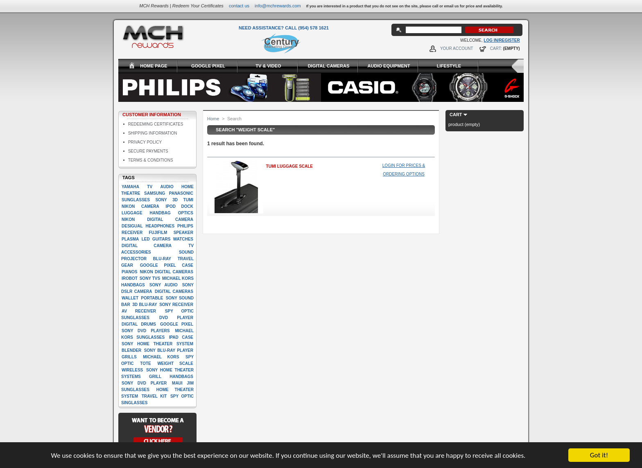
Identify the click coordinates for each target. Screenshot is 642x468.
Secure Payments (148, 151)
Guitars (161, 239)
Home (213, 118)
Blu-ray (162, 258)
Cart (456, 114)
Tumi (188, 200)
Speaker (183, 232)
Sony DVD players (146, 330)
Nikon (128, 206)
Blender (131, 350)
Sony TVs (150, 278)
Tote (145, 363)
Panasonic (181, 193)
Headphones (160, 226)
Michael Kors (161, 357)
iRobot (130, 278)
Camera (150, 206)
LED (146, 239)
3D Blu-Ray (144, 304)
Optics (185, 213)
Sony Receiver (176, 304)
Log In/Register (502, 40)
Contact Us (239, 5)
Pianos (129, 272)
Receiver (132, 232)
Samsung (154, 193)
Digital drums (139, 324)
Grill (155, 376)
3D (175, 200)
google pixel (176, 324)
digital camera (147, 245)
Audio (166, 186)
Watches (183, 239)
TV (149, 186)
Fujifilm (158, 232)
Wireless (132, 370)
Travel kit (154, 396)
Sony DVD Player (144, 383)
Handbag (160, 213)
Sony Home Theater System (157, 344)
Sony (161, 200)
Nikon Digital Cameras (166, 272)
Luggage (132, 213)
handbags (181, 376)
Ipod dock (179, 206)
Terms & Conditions (150, 160)
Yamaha (130, 186)
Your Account (456, 48)
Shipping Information (152, 133)
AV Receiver (139, 311)
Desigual (132, 226)
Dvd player (176, 317)
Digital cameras (174, 291)
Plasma (130, 239)
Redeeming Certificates (155, 124)
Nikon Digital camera (157, 219)
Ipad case (181, 337)
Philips (185, 226)
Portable (152, 298)
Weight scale (175, 363)
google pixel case (166, 265)
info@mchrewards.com (278, 5)
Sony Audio (163, 285)
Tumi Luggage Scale (289, 166)
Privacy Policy (145, 142)
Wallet (130, 298)
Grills (129, 357)
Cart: (496, 48)
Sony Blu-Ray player (168, 350)
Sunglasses (136, 200)
